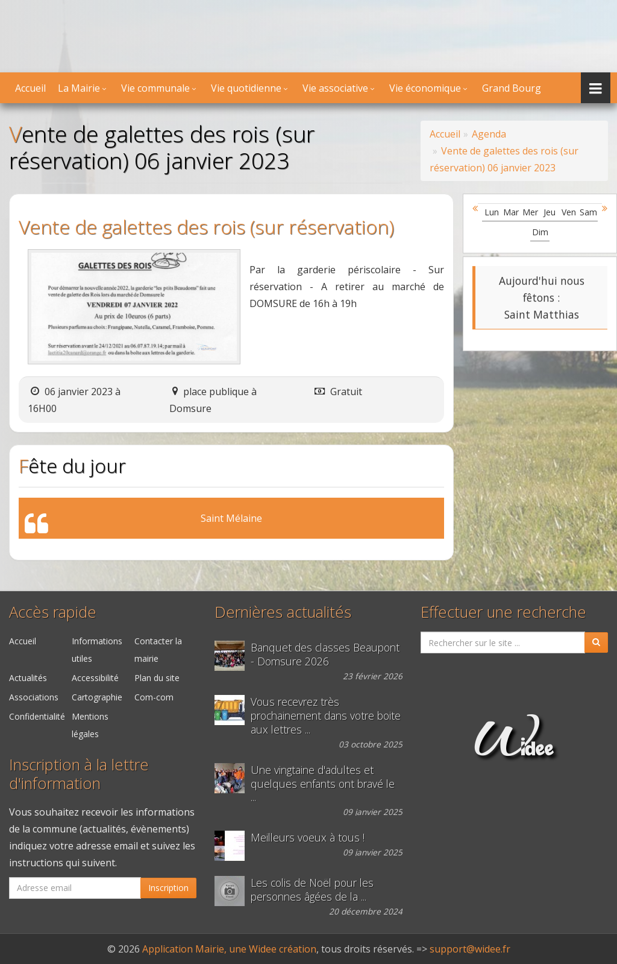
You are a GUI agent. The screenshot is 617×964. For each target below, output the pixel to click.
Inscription (168, 887)
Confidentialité (37, 716)
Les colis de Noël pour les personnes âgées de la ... (312, 890)
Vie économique (425, 88)
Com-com (154, 697)
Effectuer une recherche (503, 612)
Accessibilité (95, 677)
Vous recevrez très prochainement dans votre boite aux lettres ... (326, 716)
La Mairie (79, 88)
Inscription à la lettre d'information (79, 774)
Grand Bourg (511, 88)
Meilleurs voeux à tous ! (308, 838)
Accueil (30, 88)
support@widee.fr (470, 949)
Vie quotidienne (246, 88)
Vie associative (335, 88)
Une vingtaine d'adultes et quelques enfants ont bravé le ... (323, 784)
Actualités (28, 677)
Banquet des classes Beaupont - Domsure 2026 (325, 654)
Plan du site (157, 677)
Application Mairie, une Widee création (229, 949)
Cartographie (97, 697)
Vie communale (155, 88)
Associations (33, 697)
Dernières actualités (283, 612)
